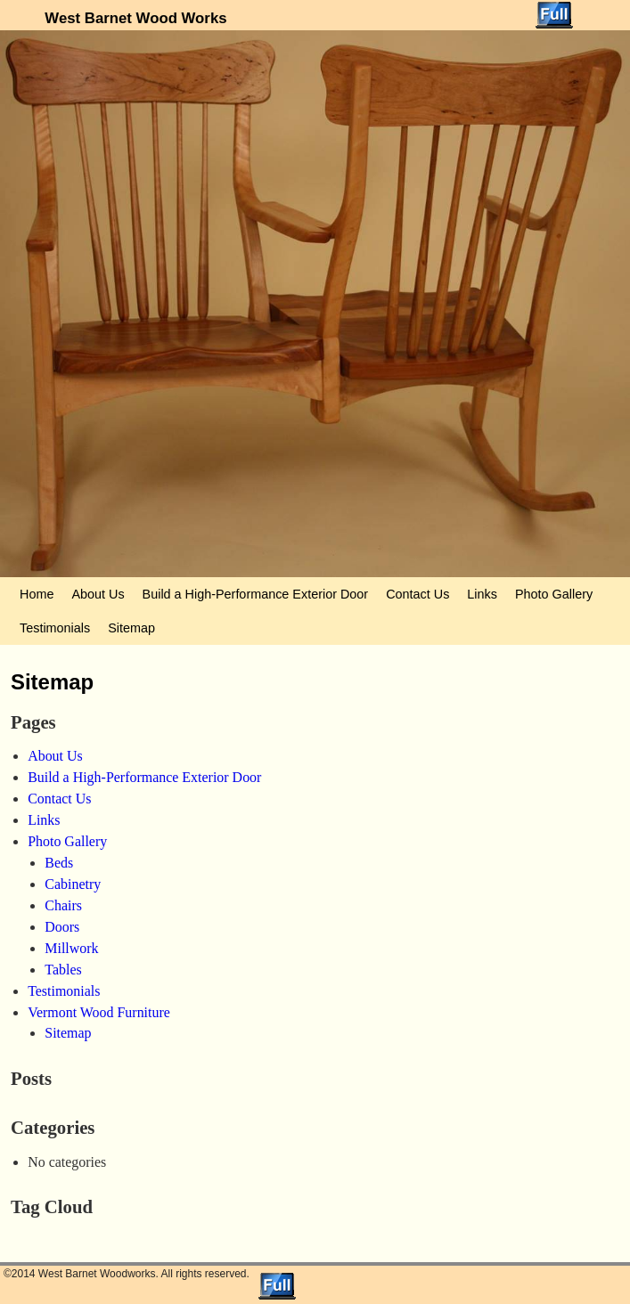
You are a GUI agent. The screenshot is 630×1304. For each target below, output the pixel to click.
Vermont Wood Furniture (99, 1012)
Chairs (63, 905)
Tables (63, 969)
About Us (97, 594)
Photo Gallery (554, 594)
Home (36, 594)
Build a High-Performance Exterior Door (256, 594)
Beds (59, 862)
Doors (62, 926)
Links (482, 594)
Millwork (71, 948)
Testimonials (55, 628)
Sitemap (131, 628)
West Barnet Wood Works (135, 18)
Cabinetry (73, 884)
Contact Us (417, 594)
